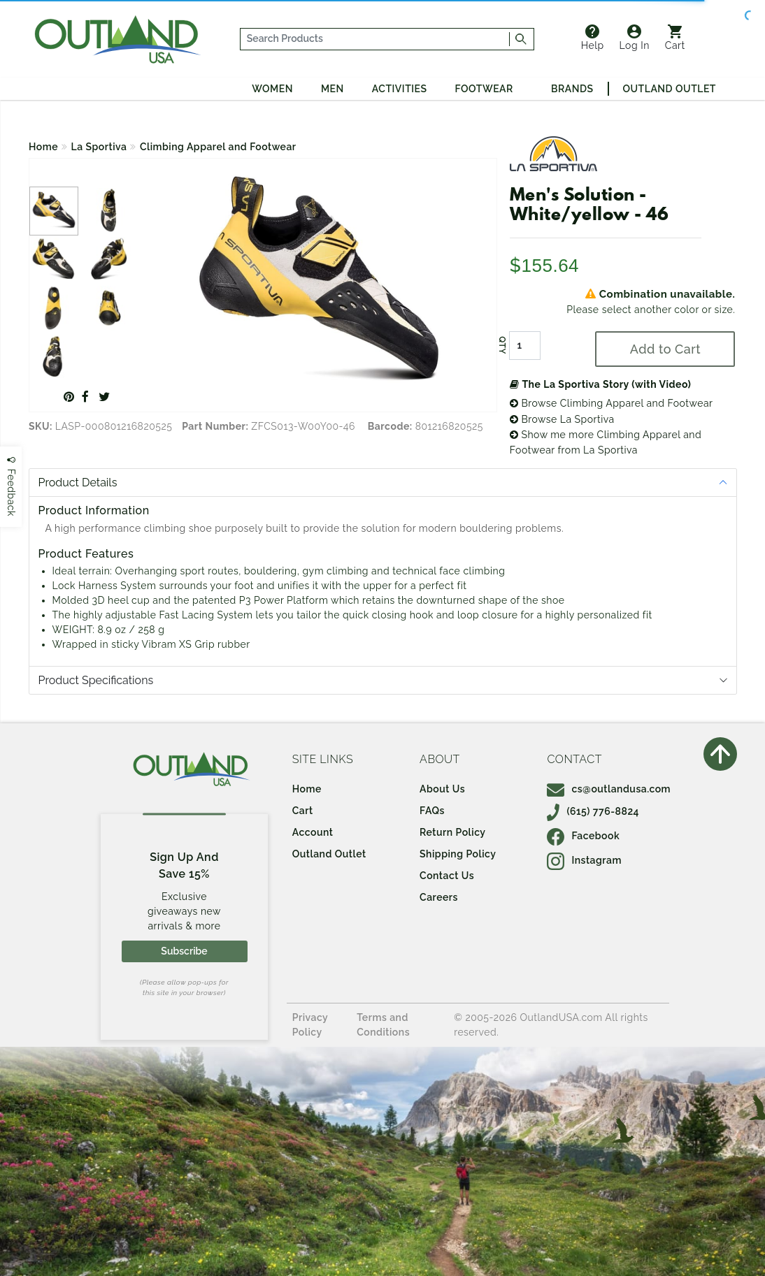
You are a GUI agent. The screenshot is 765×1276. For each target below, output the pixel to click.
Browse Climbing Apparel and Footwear (611, 403)
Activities (399, 88)
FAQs (432, 810)
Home (43, 146)
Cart (675, 37)
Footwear (484, 88)
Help (592, 37)
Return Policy (452, 832)
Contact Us (447, 875)
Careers (439, 897)
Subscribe (184, 951)
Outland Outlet (669, 88)
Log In (635, 37)
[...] (375, 39)
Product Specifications (96, 680)
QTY (502, 346)
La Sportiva (99, 146)
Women (272, 88)
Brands (572, 88)
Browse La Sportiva (562, 419)
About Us (442, 789)
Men (332, 88)
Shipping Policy (458, 854)
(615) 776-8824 (593, 811)
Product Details (77, 482)
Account (313, 832)
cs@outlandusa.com (609, 789)
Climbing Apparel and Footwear (218, 146)
